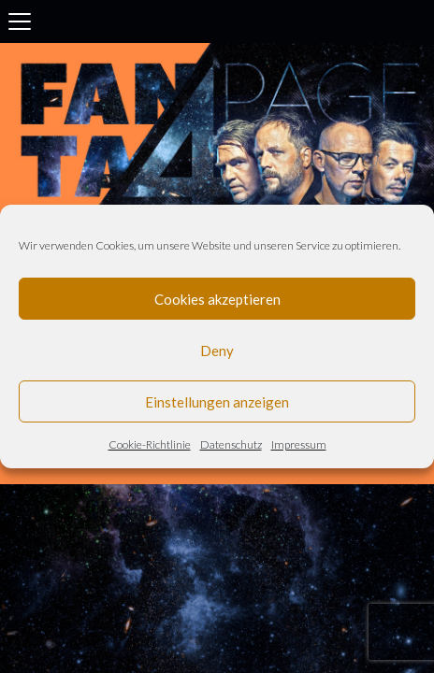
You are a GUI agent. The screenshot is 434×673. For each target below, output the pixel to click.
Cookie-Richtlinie (149, 444)
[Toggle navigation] (20, 21)
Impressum (298, 444)
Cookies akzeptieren (217, 299)
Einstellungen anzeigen (217, 402)
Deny (217, 350)
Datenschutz (231, 444)
